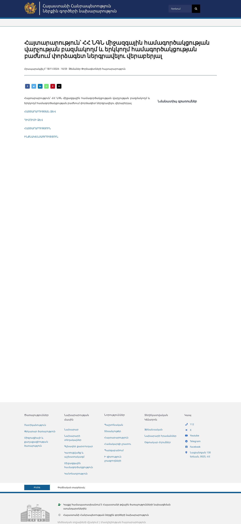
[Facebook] (27, 86)
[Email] (59, 86)
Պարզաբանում (114, 450)
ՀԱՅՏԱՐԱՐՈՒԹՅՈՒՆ (37, 128)
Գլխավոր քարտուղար (78, 446)
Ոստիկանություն (35, 425)
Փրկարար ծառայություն (39, 431)
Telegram (195, 441)
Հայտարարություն (116, 437)
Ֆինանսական (153, 429)
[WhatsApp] (46, 86)
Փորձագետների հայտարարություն (103, 68)
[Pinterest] (53, 86)
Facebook (195, 446)
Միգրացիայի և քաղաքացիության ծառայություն (36, 441)
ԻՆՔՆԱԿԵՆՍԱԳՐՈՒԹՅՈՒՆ (41, 136)
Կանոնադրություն (76, 473)
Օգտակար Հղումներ (157, 442)
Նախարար (71, 429)
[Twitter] (34, 86)
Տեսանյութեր (112, 431)
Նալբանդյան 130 (200, 452)
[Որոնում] (180, 9)
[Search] (196, 9)
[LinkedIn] (40, 86)
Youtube (194, 435)
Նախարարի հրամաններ (160, 435)
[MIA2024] (31, 3)
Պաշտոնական (113, 424)
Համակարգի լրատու (117, 443)
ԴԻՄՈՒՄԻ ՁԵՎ (33, 119)
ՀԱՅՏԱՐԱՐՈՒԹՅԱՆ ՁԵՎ (40, 111)
